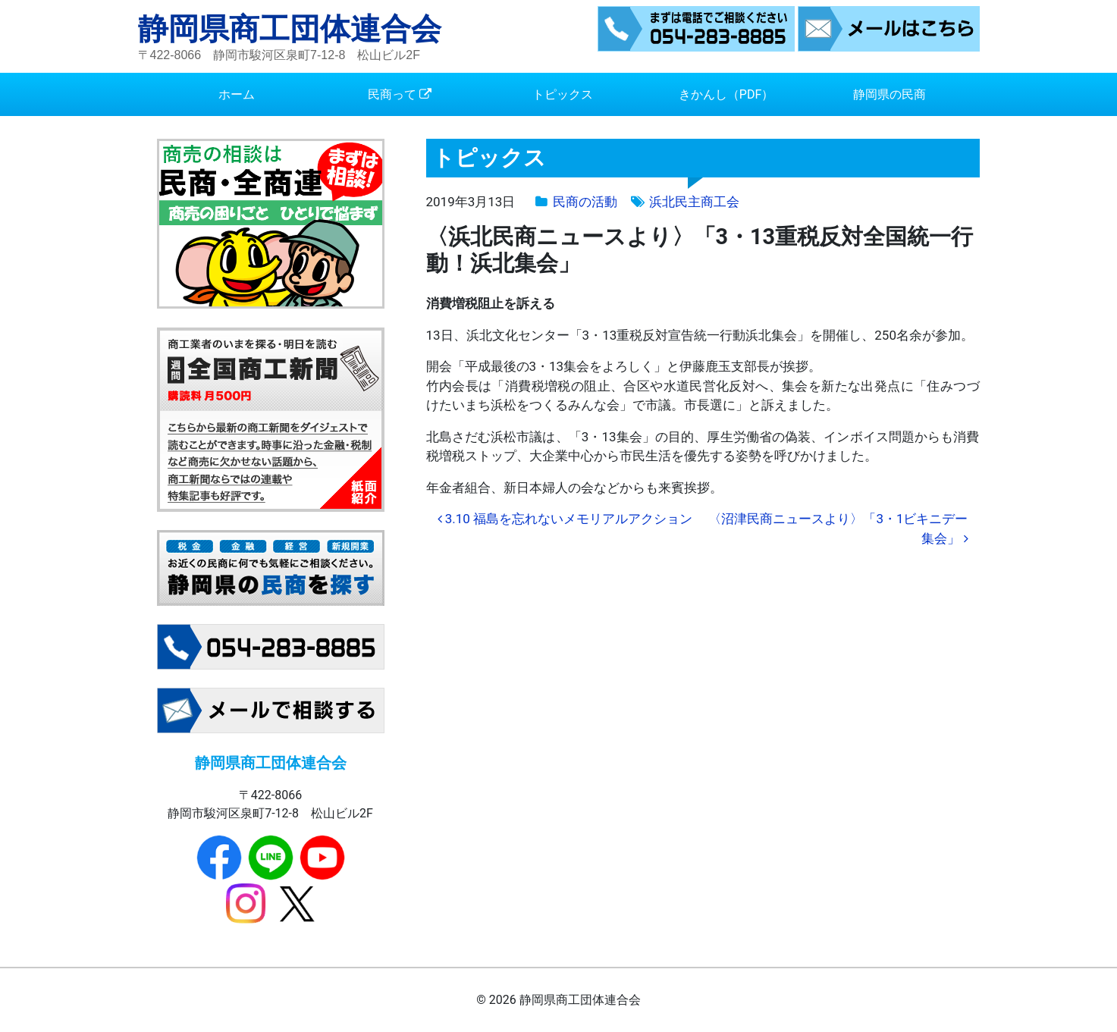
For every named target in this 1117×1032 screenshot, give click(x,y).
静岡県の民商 (889, 94)
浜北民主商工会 (694, 201)
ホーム (236, 94)
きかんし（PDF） (726, 94)
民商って (392, 94)
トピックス (562, 94)
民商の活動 (585, 201)
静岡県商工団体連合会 (289, 28)
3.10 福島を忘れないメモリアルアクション (565, 518)
